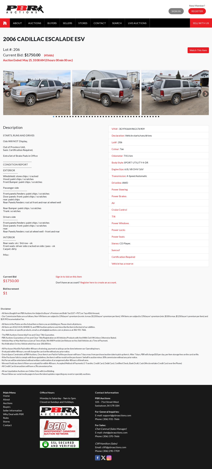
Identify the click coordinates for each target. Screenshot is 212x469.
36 (150, 116)
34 (144, 116)
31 (136, 116)
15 (92, 116)
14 (89, 116)
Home (6, 395)
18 (100, 116)
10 (78, 116)
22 (111, 116)
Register (197, 11)
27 (125, 116)
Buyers (52, 23)
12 (84, 116)
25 (120, 116)
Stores (82, 23)
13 (86, 116)
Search (117, 23)
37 (153, 116)
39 (158, 116)
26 (122, 116)
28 (128, 116)
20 (106, 116)
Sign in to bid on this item (69, 276)
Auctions (34, 23)
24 (117, 116)
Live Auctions (137, 23)
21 (108, 116)
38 (155, 116)
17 (97, 116)
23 (114, 116)
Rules (6, 417)
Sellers (67, 23)
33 (142, 116)
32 (139, 116)
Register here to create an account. (98, 282)
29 (131, 116)
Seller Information (12, 410)
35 (147, 116)
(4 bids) (49, 55)
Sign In (176, 11)
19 (103, 116)
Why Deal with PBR (13, 414)
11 (81, 116)
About (17, 23)
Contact (100, 23)
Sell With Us (201, 23)
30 (133, 116)
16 (95, 116)
